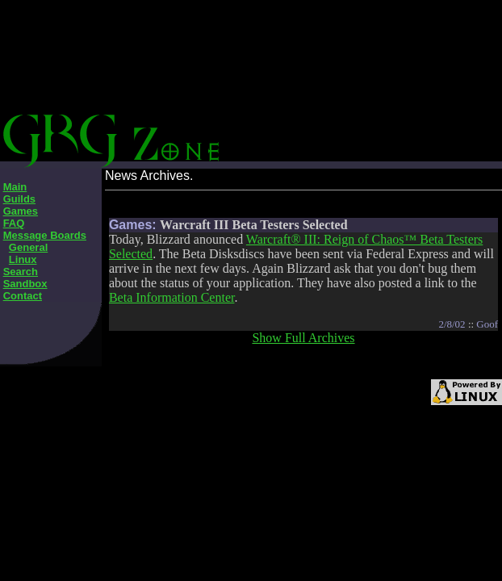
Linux (23, 259)
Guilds (19, 199)
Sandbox (25, 284)
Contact (22, 296)
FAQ (14, 223)
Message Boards (44, 235)
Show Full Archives (303, 338)
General (28, 247)
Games (20, 211)
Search (20, 271)
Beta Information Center (172, 297)
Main (15, 187)
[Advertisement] (310, 80)
